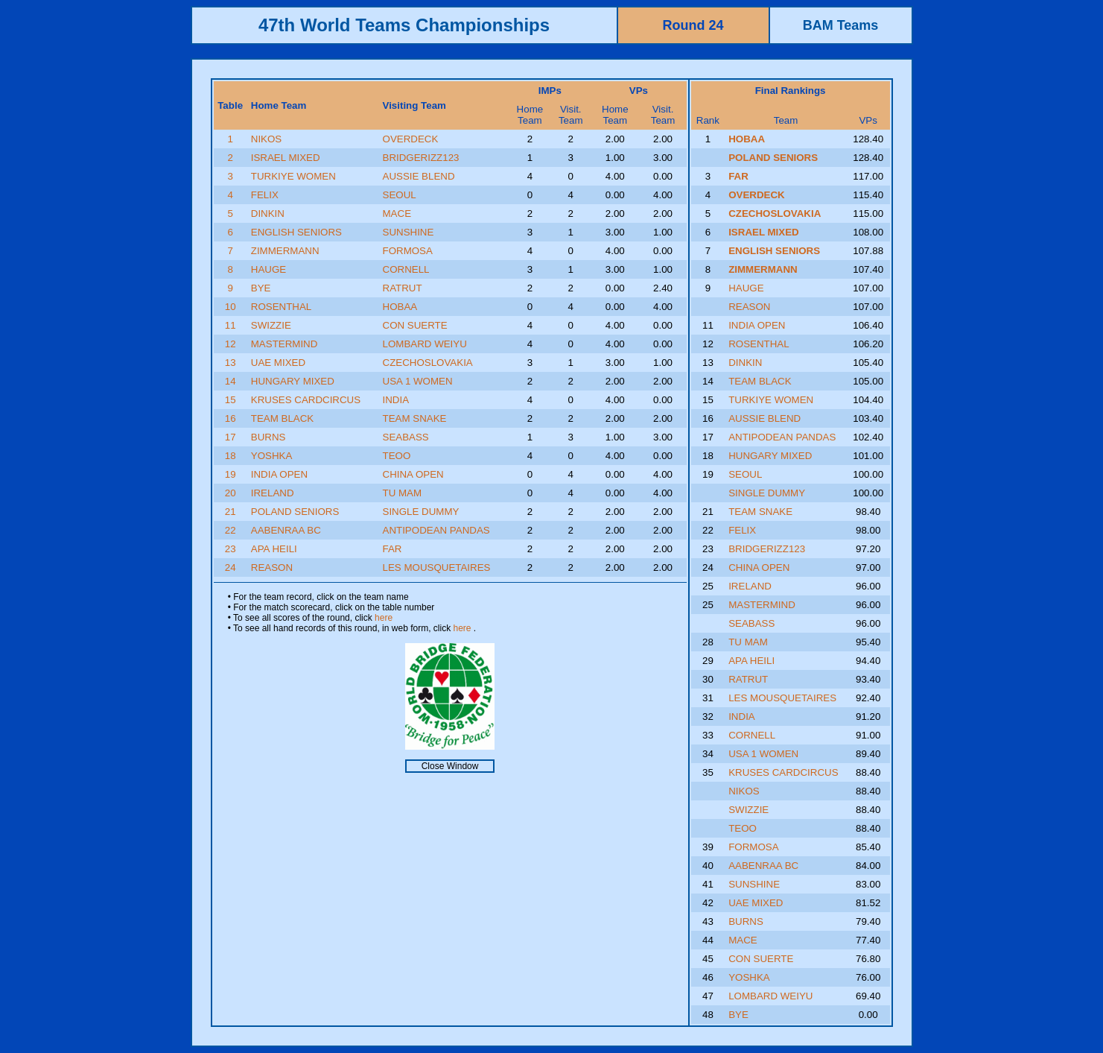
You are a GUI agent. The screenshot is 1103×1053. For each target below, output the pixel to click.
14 (230, 381)
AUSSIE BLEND (419, 176)
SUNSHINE (408, 232)
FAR (392, 548)
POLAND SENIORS (295, 511)
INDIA (396, 399)
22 (230, 530)
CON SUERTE (415, 325)
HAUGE (268, 269)
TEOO (397, 455)
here (383, 618)
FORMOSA (408, 250)
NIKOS (266, 139)
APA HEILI (274, 548)
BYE (261, 288)
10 (230, 306)
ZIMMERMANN (285, 250)
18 (230, 455)
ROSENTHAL (281, 306)
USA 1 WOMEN (418, 381)
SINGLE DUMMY (421, 511)
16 (230, 418)
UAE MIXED (278, 362)
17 (230, 437)
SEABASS (406, 437)
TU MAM (402, 493)
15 (230, 399)
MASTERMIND (284, 344)
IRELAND (272, 493)
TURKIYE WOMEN (293, 176)
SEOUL (399, 194)
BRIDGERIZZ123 (421, 157)
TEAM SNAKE (415, 418)
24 (230, 567)
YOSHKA (272, 455)
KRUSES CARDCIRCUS (305, 399)
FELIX (265, 194)
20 (230, 493)
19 (230, 474)
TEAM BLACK (282, 418)
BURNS (268, 437)
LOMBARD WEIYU (425, 344)
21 (230, 511)
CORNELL (406, 269)
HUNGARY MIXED (292, 381)
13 (230, 362)
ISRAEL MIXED (285, 157)
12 (230, 344)
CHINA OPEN (413, 474)
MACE (397, 213)
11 (230, 325)
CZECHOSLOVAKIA (428, 362)
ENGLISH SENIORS (296, 232)
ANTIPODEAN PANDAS (436, 530)
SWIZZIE (271, 325)
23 (230, 548)
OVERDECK (411, 139)
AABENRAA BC (286, 530)
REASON (272, 567)
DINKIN (268, 213)
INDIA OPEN (279, 474)
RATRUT (402, 288)
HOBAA (400, 306)
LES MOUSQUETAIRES (437, 567)
